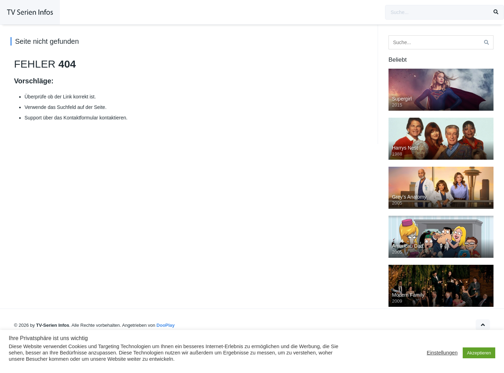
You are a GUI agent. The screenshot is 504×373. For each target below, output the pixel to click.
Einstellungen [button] (442, 352)
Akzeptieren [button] (479, 352)
